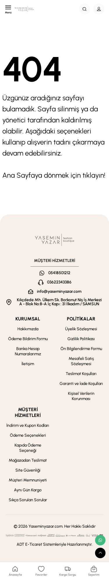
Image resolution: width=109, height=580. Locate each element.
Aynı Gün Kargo (28, 490)
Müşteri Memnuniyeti (28, 480)
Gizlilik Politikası (81, 338)
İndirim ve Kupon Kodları (27, 425)
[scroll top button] (100, 553)
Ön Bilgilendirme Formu (81, 348)
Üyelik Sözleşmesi (81, 328)
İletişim (28, 363)
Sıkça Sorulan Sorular (28, 499)
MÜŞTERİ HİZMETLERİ (28, 412)
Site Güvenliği (27, 470)
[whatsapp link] (100, 540)
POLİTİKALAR (81, 319)
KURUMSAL (27, 319)
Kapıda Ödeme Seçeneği (28, 448)
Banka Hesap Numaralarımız (28, 351)
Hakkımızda (27, 328)
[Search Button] (84, 9)
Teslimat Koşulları (81, 373)
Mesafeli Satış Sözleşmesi (81, 361)
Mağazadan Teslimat (28, 460)
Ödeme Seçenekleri (28, 435)
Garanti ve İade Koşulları (81, 383)
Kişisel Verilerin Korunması (81, 396)
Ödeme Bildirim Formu (28, 338)
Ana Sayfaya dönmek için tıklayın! (53, 175)
